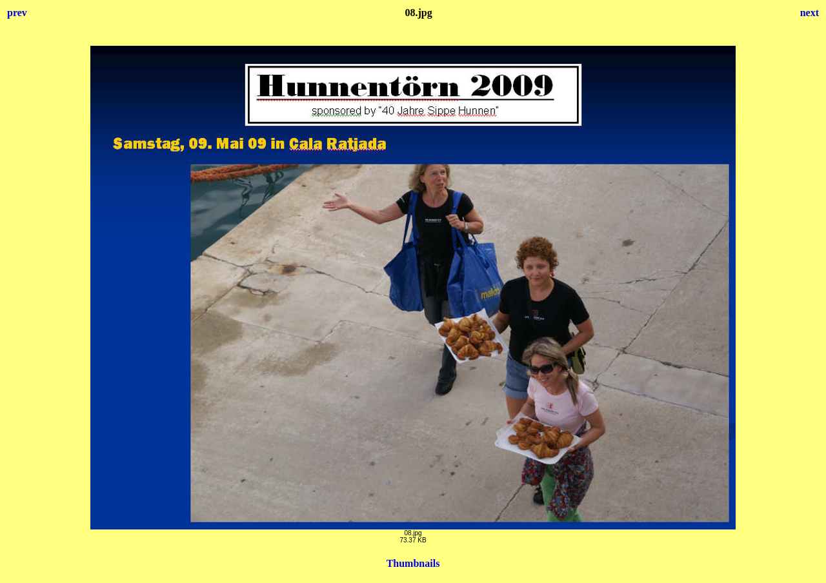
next (809, 12)
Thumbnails (413, 563)
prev (17, 12)
